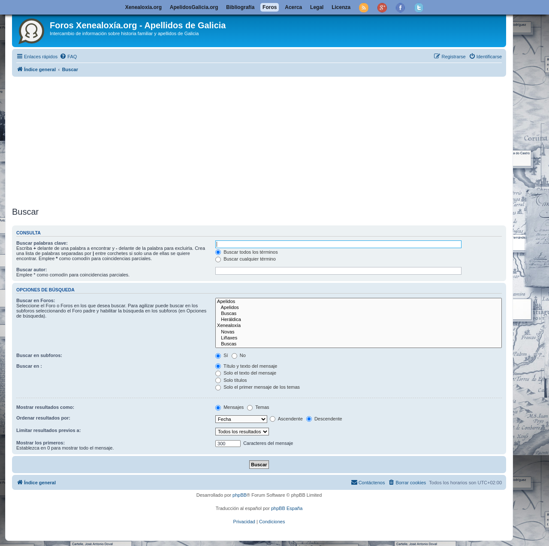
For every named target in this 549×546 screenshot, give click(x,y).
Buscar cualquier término (245, 258)
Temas (258, 407)
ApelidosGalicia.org (194, 7)
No (239, 355)
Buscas (358, 314)
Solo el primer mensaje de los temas (257, 387)
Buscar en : (29, 366)
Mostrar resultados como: (45, 407)
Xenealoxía (358, 326)
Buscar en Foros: (35, 300)
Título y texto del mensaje (246, 366)
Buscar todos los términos (246, 252)
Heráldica (358, 320)
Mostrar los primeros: (40, 442)
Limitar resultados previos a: (48, 430)
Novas (358, 332)
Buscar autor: (31, 269)
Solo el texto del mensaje (245, 372)
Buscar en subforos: (39, 355)
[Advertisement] (269, 140)
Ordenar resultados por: (43, 417)
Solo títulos (231, 380)
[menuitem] (68, 56)
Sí (221, 355)
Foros (269, 7)
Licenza (341, 7)
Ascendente (286, 418)
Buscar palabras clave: (42, 243)
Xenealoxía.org (143, 7)
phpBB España (286, 508)
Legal (316, 7)
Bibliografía (240, 7)
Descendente (324, 418)
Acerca (293, 7)
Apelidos (358, 302)
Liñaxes (358, 338)
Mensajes (229, 407)
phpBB (239, 495)
